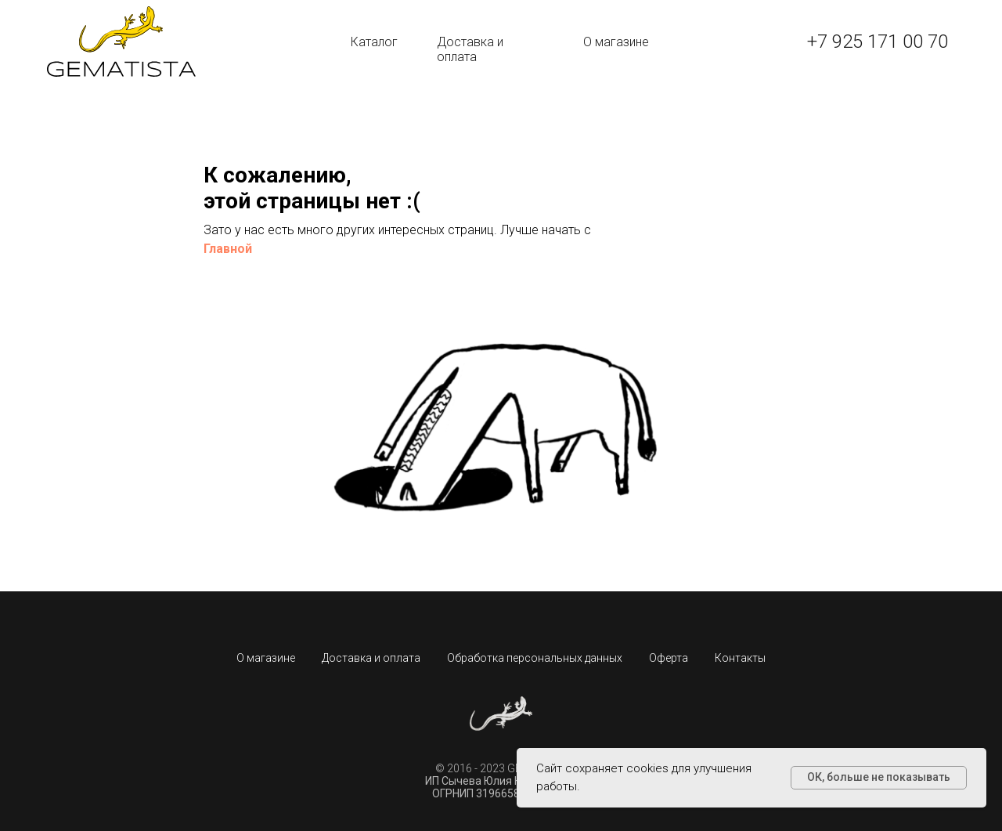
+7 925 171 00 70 (877, 41)
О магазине (616, 41)
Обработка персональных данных (534, 658)
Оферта (668, 658)
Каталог (374, 41)
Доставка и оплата (470, 49)
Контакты (740, 658)
